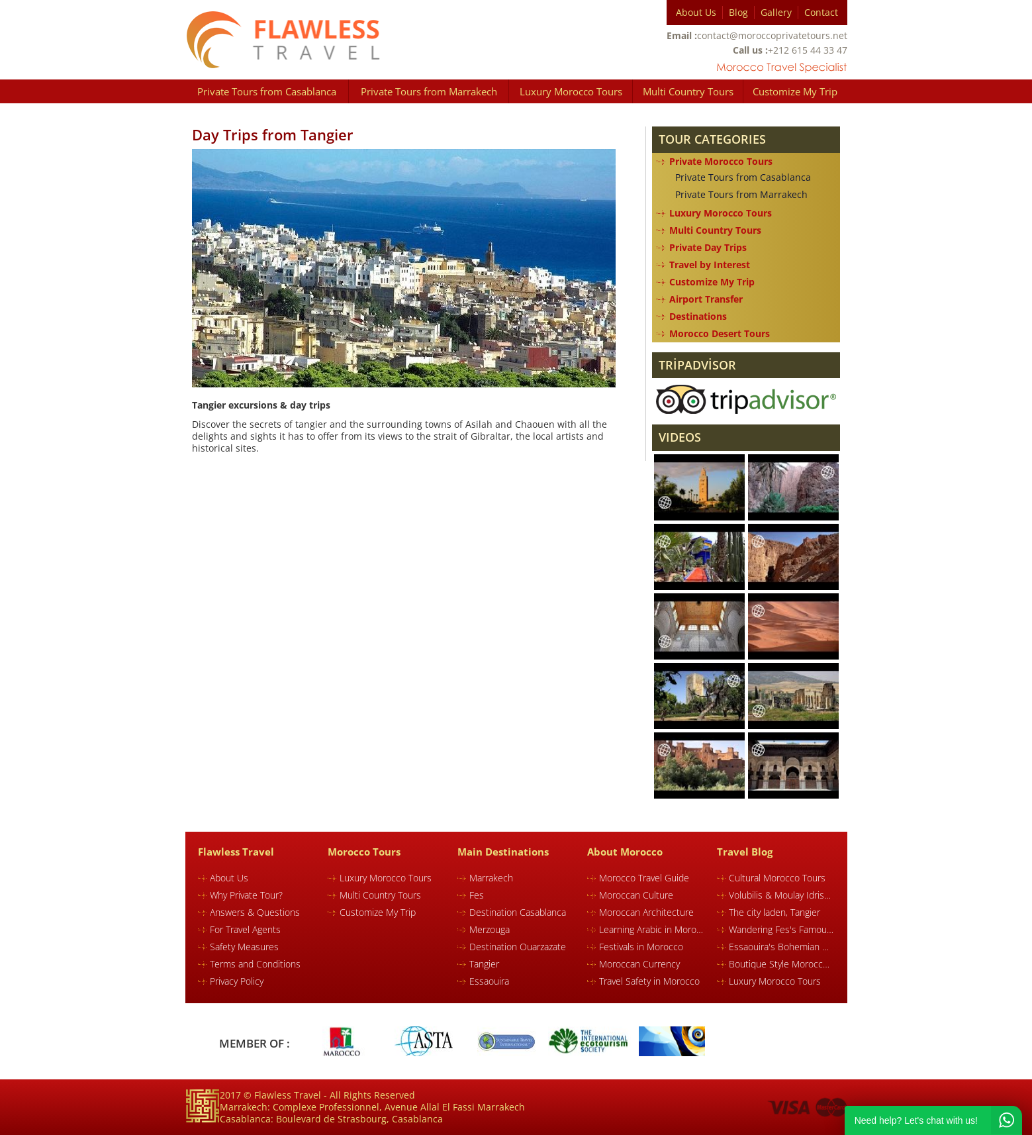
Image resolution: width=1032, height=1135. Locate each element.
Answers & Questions (255, 912)
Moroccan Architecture (646, 912)
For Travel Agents (245, 929)
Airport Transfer (706, 299)
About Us (696, 12)
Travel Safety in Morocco (649, 981)
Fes (476, 895)
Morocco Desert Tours (719, 333)
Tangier (484, 964)
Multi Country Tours (688, 91)
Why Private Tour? (246, 895)
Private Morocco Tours (721, 161)
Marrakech (491, 877)
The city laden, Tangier (774, 912)
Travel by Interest (709, 264)
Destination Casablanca (517, 912)
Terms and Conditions (255, 964)
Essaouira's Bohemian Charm (781, 946)
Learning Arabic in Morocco (651, 929)
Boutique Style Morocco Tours (781, 964)
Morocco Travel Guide (644, 877)
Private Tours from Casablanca (266, 91)
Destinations (698, 316)
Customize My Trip (795, 91)
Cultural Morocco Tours (777, 877)
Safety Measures (244, 946)
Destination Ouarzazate (517, 946)
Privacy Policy (236, 981)
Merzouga (489, 929)
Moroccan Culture (636, 895)
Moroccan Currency (639, 964)
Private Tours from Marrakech (429, 91)
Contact (821, 12)
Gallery (776, 12)
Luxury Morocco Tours (571, 91)
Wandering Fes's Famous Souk (781, 929)
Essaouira (489, 981)
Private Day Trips (708, 247)
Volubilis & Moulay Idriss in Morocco (781, 895)
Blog (738, 12)
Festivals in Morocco (641, 946)
